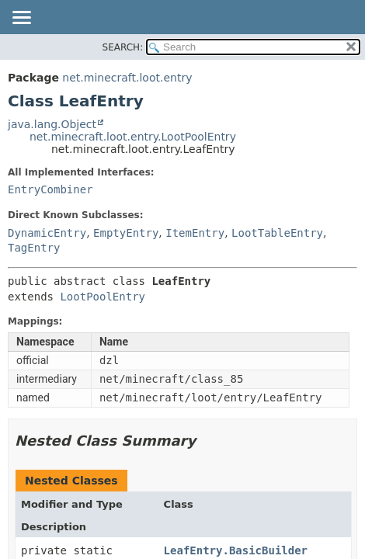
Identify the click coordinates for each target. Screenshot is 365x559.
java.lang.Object (52, 124)
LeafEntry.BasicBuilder (236, 550)
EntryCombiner (50, 189)
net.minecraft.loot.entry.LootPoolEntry (133, 136)
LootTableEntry (277, 233)
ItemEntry (194, 233)
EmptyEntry (125, 233)
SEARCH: (123, 47)
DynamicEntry (47, 233)
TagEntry (34, 247)
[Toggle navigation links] (21, 19)
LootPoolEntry (102, 296)
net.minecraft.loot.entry (127, 77)
